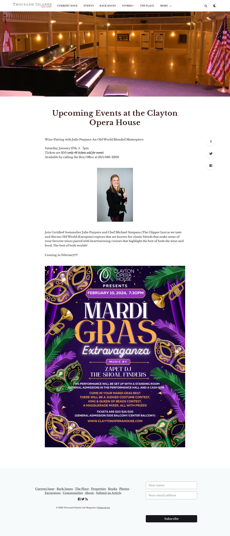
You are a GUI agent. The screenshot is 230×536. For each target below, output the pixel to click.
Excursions (53, 493)
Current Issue (67, 5)
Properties (98, 489)
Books (112, 489)
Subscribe (171, 518)
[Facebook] (211, 165)
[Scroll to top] (211, 141)
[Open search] (206, 6)
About (89, 493)
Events (89, 5)
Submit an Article (108, 493)
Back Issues (108, 5)
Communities (73, 493)
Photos (124, 489)
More (166, 5)
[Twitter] (211, 153)
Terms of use (103, 507)
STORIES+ (128, 5)
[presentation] (172, 508)
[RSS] (86, 499)
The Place (147, 5)
